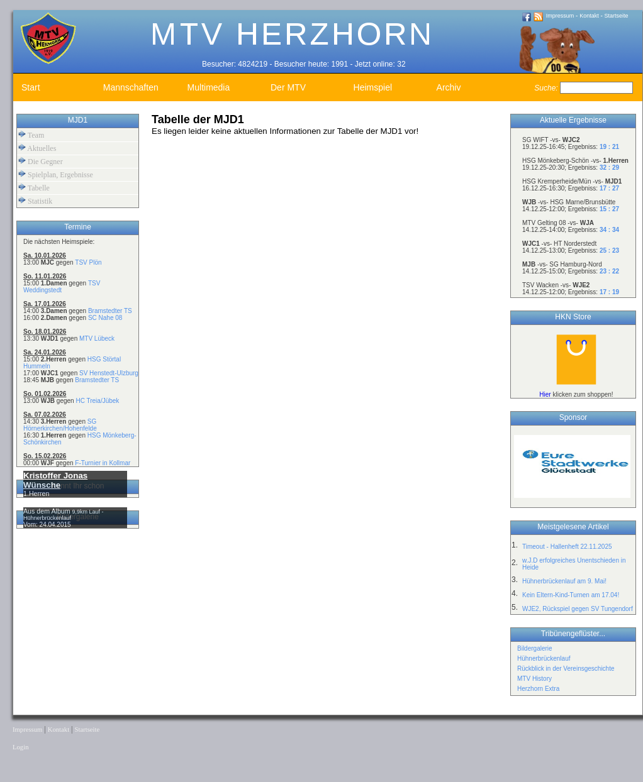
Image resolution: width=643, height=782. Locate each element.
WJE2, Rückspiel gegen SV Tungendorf (577, 608)
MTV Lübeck (97, 338)
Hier (545, 394)
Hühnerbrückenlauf (544, 658)
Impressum (560, 16)
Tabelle (34, 187)
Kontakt (589, 16)
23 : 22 (609, 271)
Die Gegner (40, 161)
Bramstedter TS (110, 310)
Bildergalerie (534, 648)
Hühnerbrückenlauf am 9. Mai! (564, 581)
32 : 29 (609, 167)
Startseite (617, 16)
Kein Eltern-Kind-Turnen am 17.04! (570, 595)
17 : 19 (609, 292)
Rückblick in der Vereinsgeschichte (566, 668)
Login (20, 747)
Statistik (35, 201)
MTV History (534, 678)
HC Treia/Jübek (97, 400)
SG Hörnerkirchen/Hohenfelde (60, 425)
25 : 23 (609, 250)
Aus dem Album (47, 511)
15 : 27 (609, 209)
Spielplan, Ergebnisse (55, 174)
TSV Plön (88, 262)
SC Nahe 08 (105, 317)
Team (31, 135)
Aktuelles (37, 148)
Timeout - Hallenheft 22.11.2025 (567, 546)
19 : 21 (609, 146)
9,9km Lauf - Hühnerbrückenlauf (63, 515)
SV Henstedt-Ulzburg (108, 373)
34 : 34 (609, 229)
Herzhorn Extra (538, 688)
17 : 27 (609, 188)
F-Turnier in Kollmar (102, 463)
